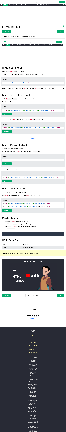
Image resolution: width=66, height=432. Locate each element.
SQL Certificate (33, 430)
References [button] (16, 2)
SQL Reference (32, 385)
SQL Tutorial (33, 365)
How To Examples (32, 407)
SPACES (33, 339)
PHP (37, 4)
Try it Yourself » (7, 114)
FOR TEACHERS (33, 346)
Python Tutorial (33, 367)
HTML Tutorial (33, 360)
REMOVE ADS (33, 138)
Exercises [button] (23, 2)
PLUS (33, 335)
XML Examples (32, 416)
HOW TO (42, 4)
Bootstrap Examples (32, 412)
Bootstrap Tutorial (33, 369)
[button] (47, 2)
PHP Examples (32, 414)
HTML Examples (32, 403)
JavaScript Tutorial (33, 363)
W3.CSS (48, 4)
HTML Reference (32, 381)
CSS (10, 4)
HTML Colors (32, 392)
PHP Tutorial (33, 371)
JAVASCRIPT (16, 4)
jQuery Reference (32, 396)
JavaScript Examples (32, 406)
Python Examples (32, 410)
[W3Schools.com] (33, 332)
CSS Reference (32, 383)
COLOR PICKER (33, 309)
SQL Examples (32, 408)
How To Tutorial (33, 364)
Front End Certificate (33, 429)
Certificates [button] (32, 2)
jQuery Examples (32, 418)
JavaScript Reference (32, 384)
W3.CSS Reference (32, 388)
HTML (5, 4)
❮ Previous (6, 31)
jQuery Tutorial (33, 375)
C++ (55, 4)
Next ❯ (60, 31)
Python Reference (32, 387)
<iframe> (5, 247)
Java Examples (32, 415)
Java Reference (32, 394)
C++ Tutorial (33, 373)
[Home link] (2, 2)
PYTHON (27, 4)
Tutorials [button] (8, 2)
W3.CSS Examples (32, 411)
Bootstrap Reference (32, 390)
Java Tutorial (33, 372)
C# (59, 4)
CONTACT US (33, 352)
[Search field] (42, 2)
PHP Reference (32, 391)
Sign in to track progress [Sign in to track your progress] (33, 295)
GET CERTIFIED (33, 342)
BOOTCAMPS (33, 349)
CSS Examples (32, 404)
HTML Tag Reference (33, 253)
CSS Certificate (33, 426)
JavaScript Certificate (33, 427)
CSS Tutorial (33, 361)
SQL (22, 4)
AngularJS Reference (32, 395)
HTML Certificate (33, 425)
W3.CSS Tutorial (33, 368)
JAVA (32, 4)
